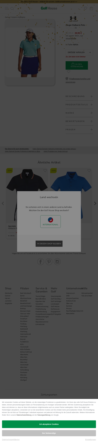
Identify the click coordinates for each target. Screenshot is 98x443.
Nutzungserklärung (44, 415)
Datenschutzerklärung (23, 415)
